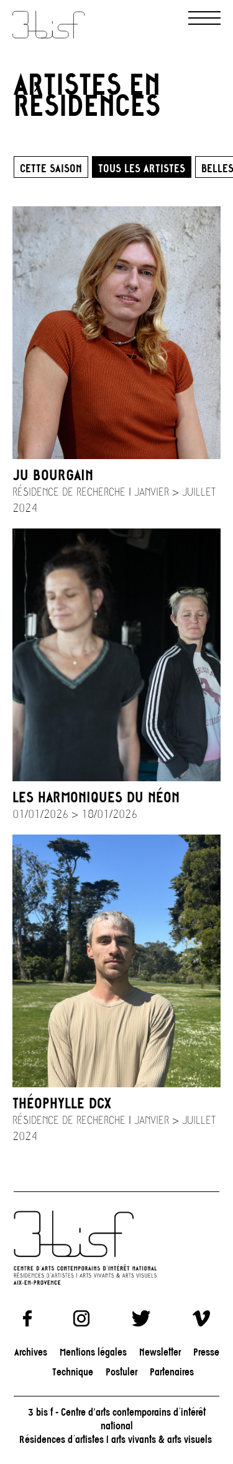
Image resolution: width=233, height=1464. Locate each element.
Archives (30, 1351)
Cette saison (51, 167)
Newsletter (160, 1351)
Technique (72, 1371)
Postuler (121, 1371)
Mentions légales (93, 1351)
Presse (206, 1351)
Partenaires (172, 1371)
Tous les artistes (141, 167)
